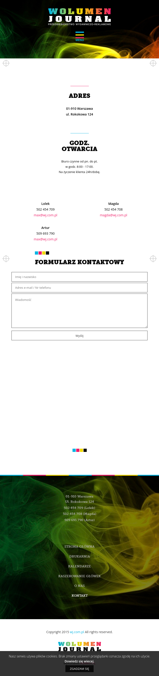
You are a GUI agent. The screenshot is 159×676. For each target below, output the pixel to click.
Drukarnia (79, 556)
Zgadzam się (79, 669)
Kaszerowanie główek (79, 576)
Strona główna (79, 547)
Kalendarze (79, 566)
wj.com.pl (77, 632)
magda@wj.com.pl (113, 215)
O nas (79, 586)
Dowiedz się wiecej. (80, 661)
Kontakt (80, 596)
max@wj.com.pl (45, 215)
